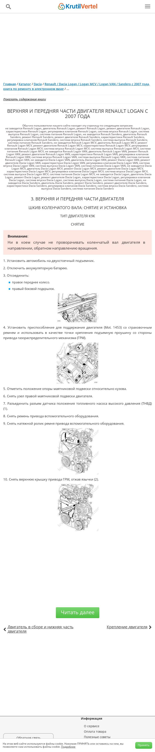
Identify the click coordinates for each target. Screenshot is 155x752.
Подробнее (68, 747)
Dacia (38, 84)
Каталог (25, 84)
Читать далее (77, 612)
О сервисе (91, 726)
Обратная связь (28, 738)
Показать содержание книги (24, 99)
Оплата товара (95, 731)
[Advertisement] (77, 45)
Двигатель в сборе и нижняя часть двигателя (40, 629)
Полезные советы (97, 737)
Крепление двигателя (127, 627)
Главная (9, 84)
